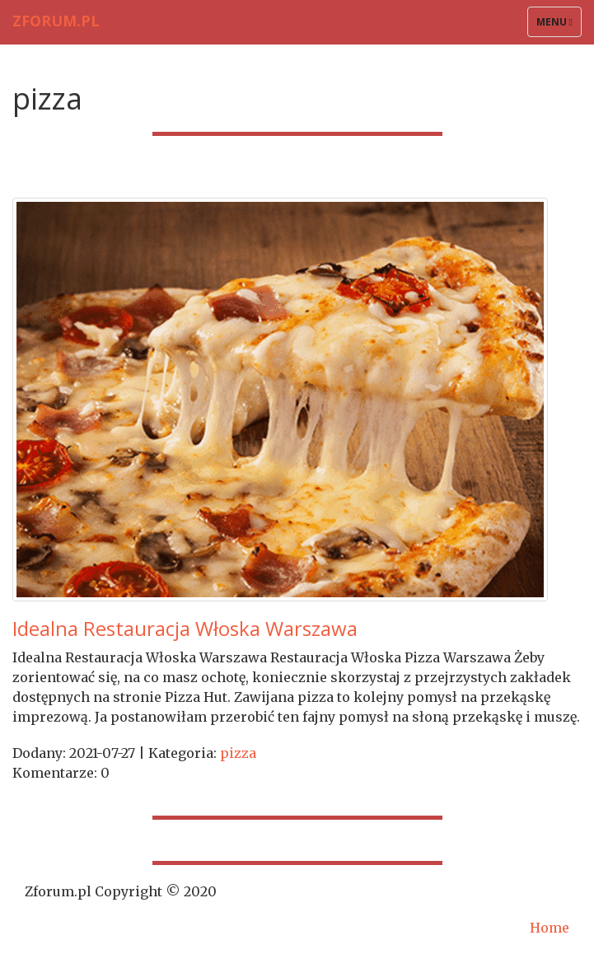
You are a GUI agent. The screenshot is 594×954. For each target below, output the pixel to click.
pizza (238, 753)
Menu (559, 25)
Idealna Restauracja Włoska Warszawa (185, 628)
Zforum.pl (56, 20)
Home (549, 927)
